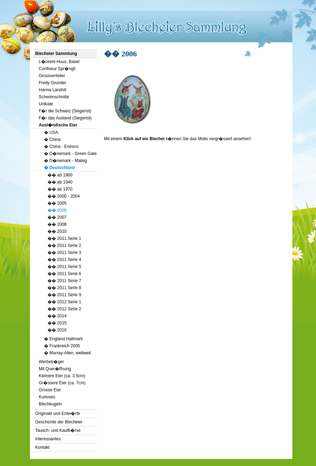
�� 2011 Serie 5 (64, 266)
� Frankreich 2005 (62, 345)
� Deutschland (59, 167)
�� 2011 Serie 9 (64, 294)
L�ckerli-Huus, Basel (59, 61)
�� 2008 (57, 224)
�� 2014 (57, 315)
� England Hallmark (63, 338)
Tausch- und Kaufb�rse (58, 430)
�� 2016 (57, 330)
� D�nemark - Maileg (65, 160)
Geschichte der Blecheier (58, 422)
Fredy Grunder (52, 82)
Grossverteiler (52, 75)
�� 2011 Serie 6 (64, 273)
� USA (51, 132)
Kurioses (47, 396)
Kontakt (42, 447)
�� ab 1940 (60, 182)
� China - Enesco (61, 146)
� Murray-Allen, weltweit (67, 352)
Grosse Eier (50, 389)
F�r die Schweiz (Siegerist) (65, 110)
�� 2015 (57, 323)
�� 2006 (57, 210)
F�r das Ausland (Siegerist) (65, 118)
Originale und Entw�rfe (57, 413)
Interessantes (48, 438)
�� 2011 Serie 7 (64, 280)
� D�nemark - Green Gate (70, 153)
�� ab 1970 (60, 189)
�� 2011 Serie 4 (64, 259)
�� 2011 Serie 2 (64, 245)
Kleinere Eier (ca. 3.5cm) (62, 375)
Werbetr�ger (51, 361)
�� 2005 (57, 203)
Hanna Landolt (52, 89)
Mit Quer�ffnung (55, 368)
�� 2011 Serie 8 (64, 287)
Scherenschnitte (54, 96)
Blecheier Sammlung (56, 53)
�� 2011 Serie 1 (64, 238)
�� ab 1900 (60, 175)
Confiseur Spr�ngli (57, 68)
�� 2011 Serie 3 (64, 252)
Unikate (46, 103)
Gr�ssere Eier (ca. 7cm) (62, 382)
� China (52, 139)
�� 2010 (57, 231)
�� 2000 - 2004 (64, 196)
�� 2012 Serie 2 (64, 308)
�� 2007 (57, 217)
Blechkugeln (50, 404)
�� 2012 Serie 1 (64, 301)
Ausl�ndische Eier (58, 125)
